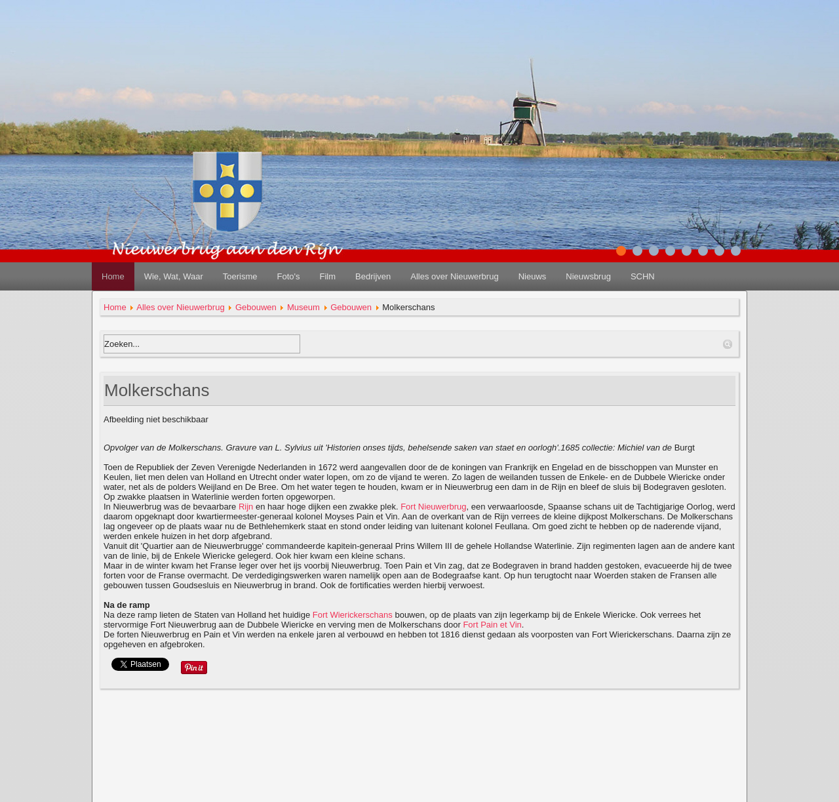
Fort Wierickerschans (353, 615)
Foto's (288, 276)
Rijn (246, 506)
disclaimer (419, 756)
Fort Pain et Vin (492, 625)
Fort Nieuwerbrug (433, 506)
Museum (303, 307)
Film (327, 276)
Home (113, 276)
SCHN (643, 276)
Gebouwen (256, 307)
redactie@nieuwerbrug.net (420, 788)
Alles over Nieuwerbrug (454, 276)
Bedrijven (373, 276)
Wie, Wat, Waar (173, 276)
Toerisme (240, 276)
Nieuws (532, 276)
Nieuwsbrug (588, 276)
